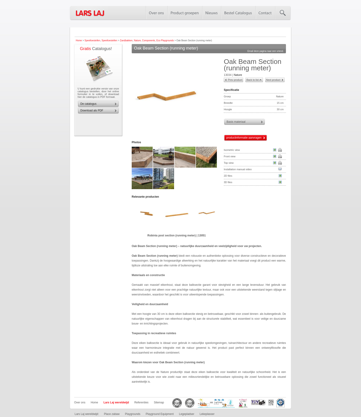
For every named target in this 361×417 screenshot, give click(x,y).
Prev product (235, 79)
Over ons (79, 402)
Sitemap (159, 402)
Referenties (141, 402)
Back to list (252, 79)
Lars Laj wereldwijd (116, 402)
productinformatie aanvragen (244, 137)
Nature (137, 40)
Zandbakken (126, 40)
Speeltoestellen (92, 40)
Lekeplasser (207, 414)
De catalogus (88, 103)
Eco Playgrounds (165, 40)
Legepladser (186, 414)
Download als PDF (91, 110)
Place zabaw (111, 414)
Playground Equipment (160, 414)
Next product (273, 79)
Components (148, 40)
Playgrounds (132, 414)
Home (79, 40)
